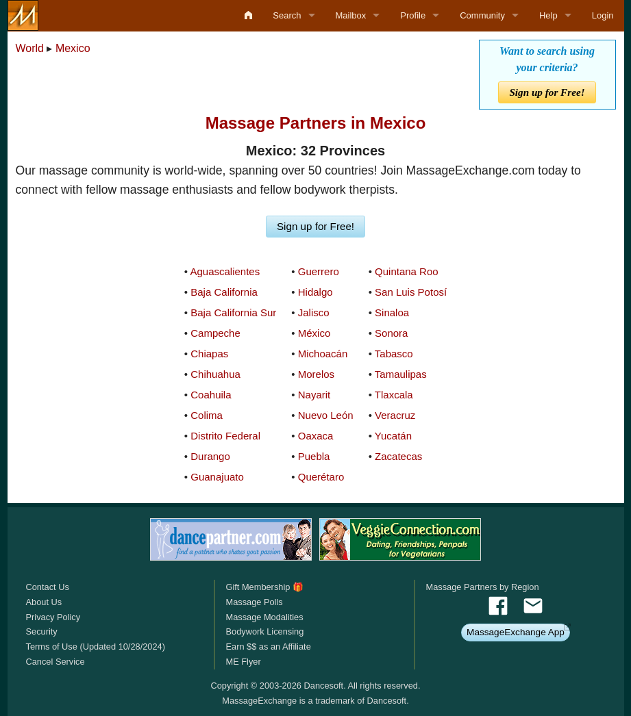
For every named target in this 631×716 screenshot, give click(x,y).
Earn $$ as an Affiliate (267, 646)
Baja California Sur (233, 312)
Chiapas (209, 353)
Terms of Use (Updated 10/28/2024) (95, 646)
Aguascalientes (225, 271)
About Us (44, 602)
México (314, 333)
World (30, 48)
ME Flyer (242, 661)
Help (548, 15)
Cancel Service (55, 661)
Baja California (224, 292)
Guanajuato (217, 477)
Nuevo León (326, 415)
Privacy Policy (53, 617)
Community (482, 15)
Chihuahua (215, 374)
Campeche (215, 333)
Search (287, 15)
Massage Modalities (264, 617)
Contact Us (47, 587)
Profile (412, 15)
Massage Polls (253, 602)
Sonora (391, 333)
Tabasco (394, 353)
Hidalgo (315, 292)
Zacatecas (398, 456)
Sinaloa (392, 312)
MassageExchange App (516, 632)
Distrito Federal (225, 436)
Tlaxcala (394, 394)
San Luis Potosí (411, 292)
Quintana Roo (406, 271)
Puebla (314, 456)
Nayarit (314, 394)
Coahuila (210, 394)
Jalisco (314, 312)
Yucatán (393, 436)
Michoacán (323, 353)
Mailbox (351, 15)
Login (603, 15)
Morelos (316, 374)
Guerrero (318, 271)
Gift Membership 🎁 (264, 587)
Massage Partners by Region (482, 587)
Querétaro (321, 477)
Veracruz (395, 415)
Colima (206, 415)
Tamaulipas (401, 374)
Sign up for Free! (546, 92)
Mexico (72, 48)
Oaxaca (316, 436)
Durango (210, 456)
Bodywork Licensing (264, 631)
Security (42, 631)
